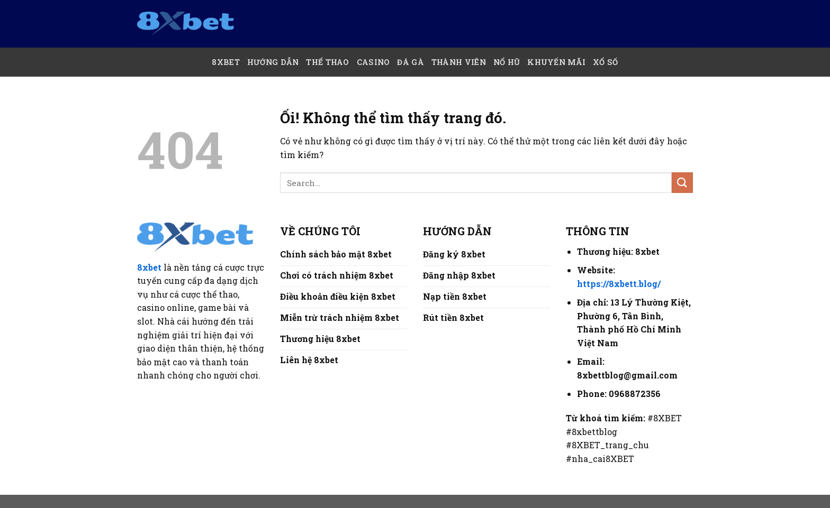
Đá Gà (410, 62)
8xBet (225, 62)
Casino (373, 62)
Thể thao (327, 62)
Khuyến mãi (556, 62)
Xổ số (605, 62)
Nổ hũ (506, 62)
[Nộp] (682, 182)
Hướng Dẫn (273, 62)
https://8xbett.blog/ (619, 283)
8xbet (149, 267)
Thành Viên (458, 62)
